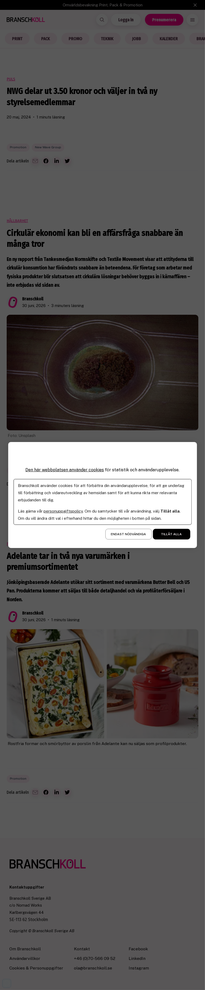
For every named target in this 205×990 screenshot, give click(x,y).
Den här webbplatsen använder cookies (64, 469)
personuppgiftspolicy (63, 511)
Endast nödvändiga (128, 534)
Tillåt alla (171, 534)
